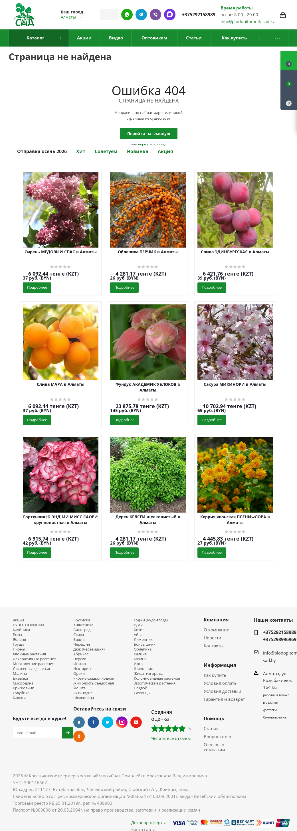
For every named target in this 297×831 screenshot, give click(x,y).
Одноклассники (79, 736)
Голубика (21, 693)
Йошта (79, 688)
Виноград (81, 630)
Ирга (138, 664)
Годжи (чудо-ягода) (151, 620)
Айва (138, 635)
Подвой (140, 688)
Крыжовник (23, 688)
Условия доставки (222, 691)
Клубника (21, 630)
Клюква (19, 698)
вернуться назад (152, 144)
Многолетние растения (33, 664)
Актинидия (82, 693)
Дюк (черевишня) (89, 649)
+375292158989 (198, 14)
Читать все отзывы (171, 738)
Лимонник (143, 639)
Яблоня (19, 639)
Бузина (140, 659)
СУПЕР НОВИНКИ (28, 625)
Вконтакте (79, 722)
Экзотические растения (154, 683)
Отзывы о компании (214, 747)
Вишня (79, 639)
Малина (20, 673)
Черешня (81, 644)
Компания (216, 620)
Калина (140, 654)
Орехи (79, 673)
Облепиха (142, 649)
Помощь (214, 718)
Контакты (214, 646)
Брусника (81, 620)
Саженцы (142, 693)
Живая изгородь (148, 673)
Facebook (93, 722)
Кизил (139, 630)
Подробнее (37, 287)
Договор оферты (148, 822)
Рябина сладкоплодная (93, 678)
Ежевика (20, 678)
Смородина (23, 683)
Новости (212, 638)
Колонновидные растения (157, 678)
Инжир (79, 664)
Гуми (138, 625)
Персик (79, 659)
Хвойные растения (29, 654)
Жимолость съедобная (93, 683)
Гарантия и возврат (224, 699)
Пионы (19, 649)
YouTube (136, 722)
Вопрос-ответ (218, 736)
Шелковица (83, 698)
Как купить (215, 675)
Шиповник (143, 669)
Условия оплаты (221, 683)
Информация (220, 665)
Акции (18, 620)
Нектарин (82, 669)
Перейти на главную (148, 133)
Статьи (211, 728)
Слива (78, 635)
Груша (18, 644)
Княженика (83, 625)
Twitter (107, 722)
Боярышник (144, 644)
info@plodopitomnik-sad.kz (248, 21)
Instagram (122, 722)
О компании (217, 630)
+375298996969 (279, 639)
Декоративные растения (34, 659)
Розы (17, 635)
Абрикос (80, 654)
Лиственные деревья (31, 669)
